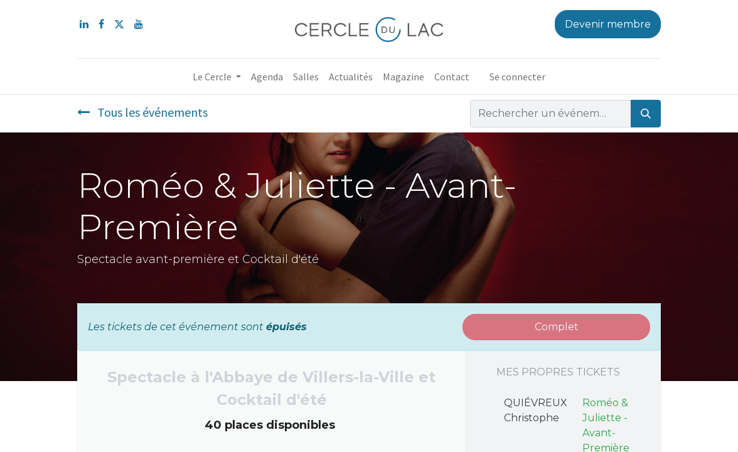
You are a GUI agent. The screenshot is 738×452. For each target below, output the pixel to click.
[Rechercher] (646, 113)
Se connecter (517, 76)
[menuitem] (267, 76)
